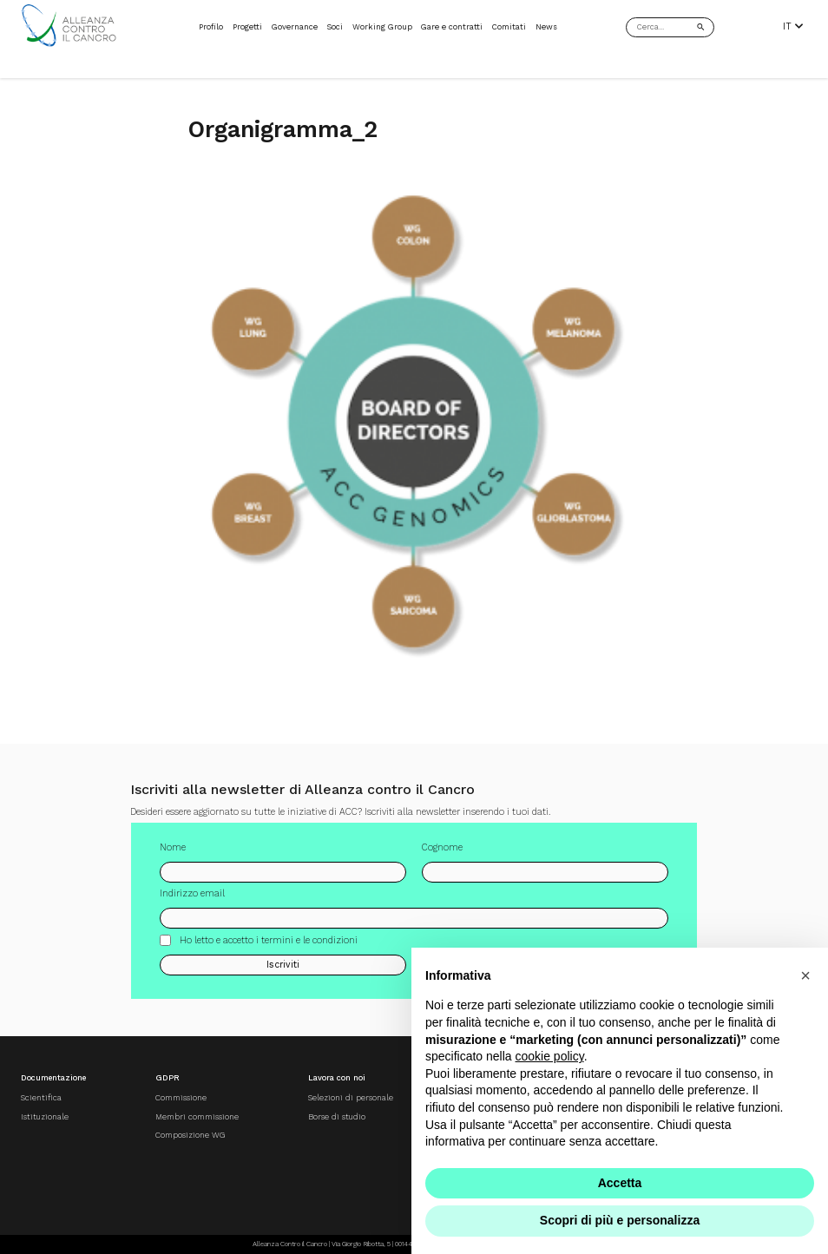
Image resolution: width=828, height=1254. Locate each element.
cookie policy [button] (550, 1056)
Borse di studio (336, 1116)
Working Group (382, 26)
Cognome (442, 851)
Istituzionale (45, 1116)
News (546, 26)
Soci (334, 26)
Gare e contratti (452, 26)
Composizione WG (190, 1134)
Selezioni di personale (350, 1097)
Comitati (509, 26)
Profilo (211, 26)
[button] (805, 975)
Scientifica (41, 1097)
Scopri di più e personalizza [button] (620, 1220)
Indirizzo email (192, 898)
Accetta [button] (620, 1183)
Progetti (247, 26)
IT (793, 27)
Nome (173, 851)
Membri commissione (197, 1116)
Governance (295, 26)
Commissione (181, 1097)
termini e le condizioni (309, 944)
